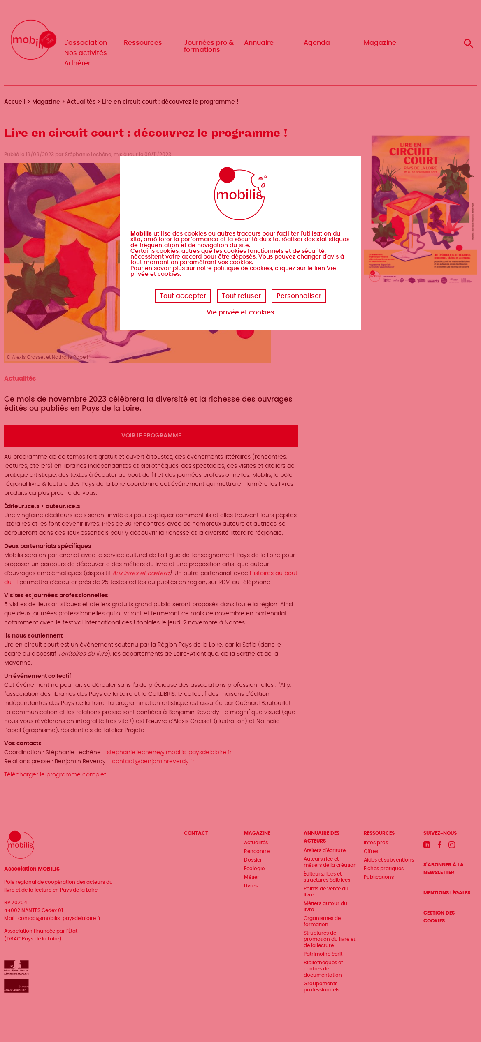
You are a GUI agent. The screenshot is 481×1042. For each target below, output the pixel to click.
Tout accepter (183, 296)
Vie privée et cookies (240, 312)
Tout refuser (241, 296)
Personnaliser (299, 296)
